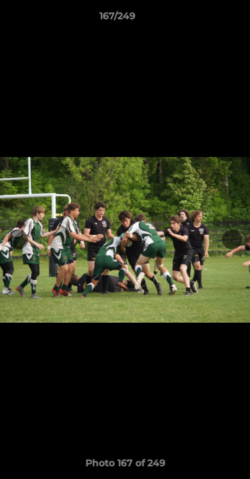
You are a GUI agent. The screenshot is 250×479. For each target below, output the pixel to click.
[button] (202, 19)
